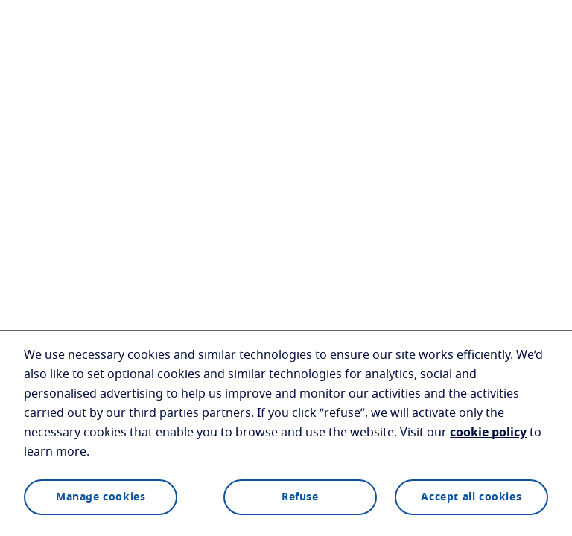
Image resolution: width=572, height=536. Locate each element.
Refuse (300, 497)
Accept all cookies (471, 497)
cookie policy (488, 432)
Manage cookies (100, 497)
